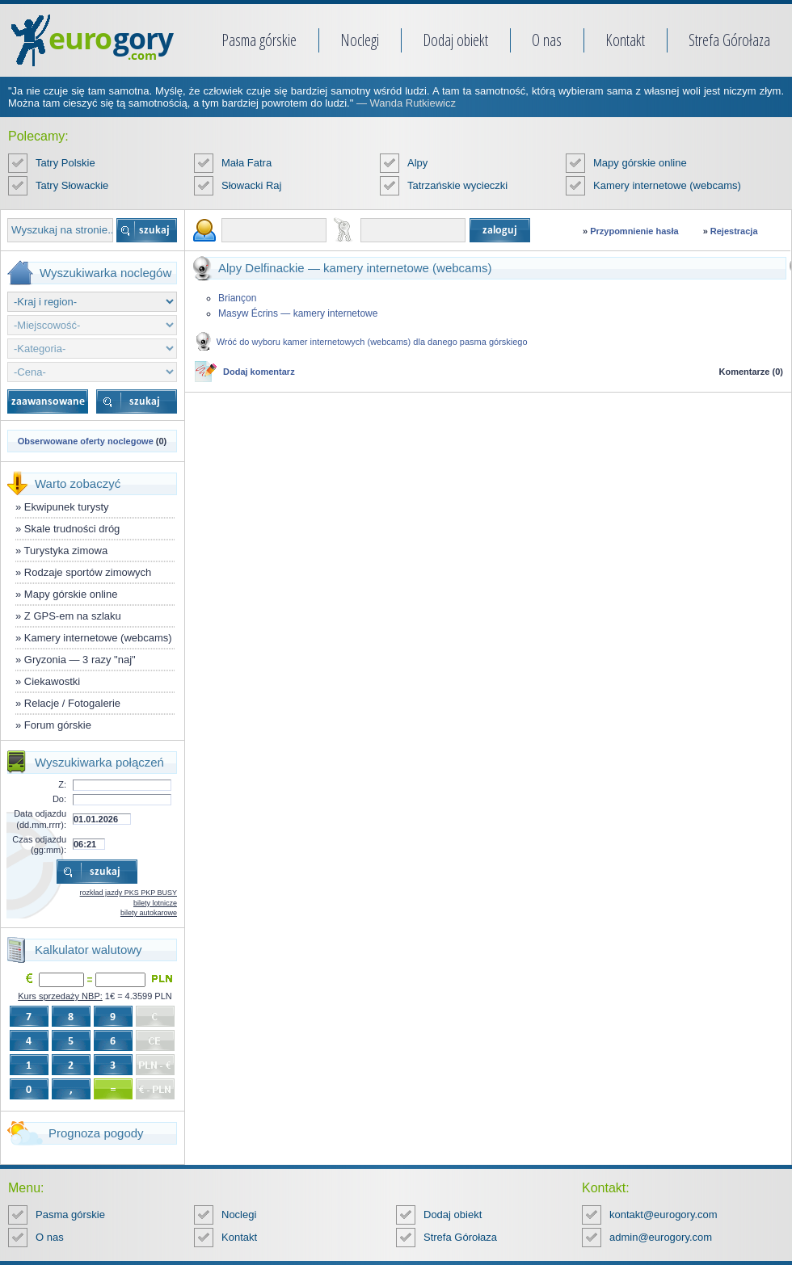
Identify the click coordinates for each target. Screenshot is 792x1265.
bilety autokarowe (148, 913)
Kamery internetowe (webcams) (667, 185)
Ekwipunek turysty (66, 507)
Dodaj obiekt (455, 40)
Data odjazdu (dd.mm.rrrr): (40, 819)
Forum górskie (57, 725)
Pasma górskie (259, 40)
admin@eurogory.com (660, 1237)
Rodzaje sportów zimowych (88, 572)
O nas (547, 40)
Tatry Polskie (65, 163)
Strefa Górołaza (729, 40)
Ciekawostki (52, 681)
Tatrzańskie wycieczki (457, 185)
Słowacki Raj (251, 185)
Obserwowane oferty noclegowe (86, 441)
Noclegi (359, 40)
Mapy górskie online (640, 163)
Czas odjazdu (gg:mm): (39, 844)
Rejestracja (734, 231)
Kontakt (625, 40)
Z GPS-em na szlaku (72, 616)
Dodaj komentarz (259, 371)
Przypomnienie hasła (634, 231)
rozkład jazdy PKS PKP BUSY (128, 893)
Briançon (237, 298)
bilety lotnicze (155, 903)
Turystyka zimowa (66, 550)
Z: (62, 784)
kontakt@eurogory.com (663, 1214)
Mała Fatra (246, 163)
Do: (59, 799)
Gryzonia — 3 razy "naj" (80, 660)
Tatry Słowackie (72, 185)
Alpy (417, 163)
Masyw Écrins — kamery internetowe (297, 313)
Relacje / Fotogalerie (72, 703)
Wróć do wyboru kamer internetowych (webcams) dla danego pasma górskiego (372, 342)
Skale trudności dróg (72, 529)
